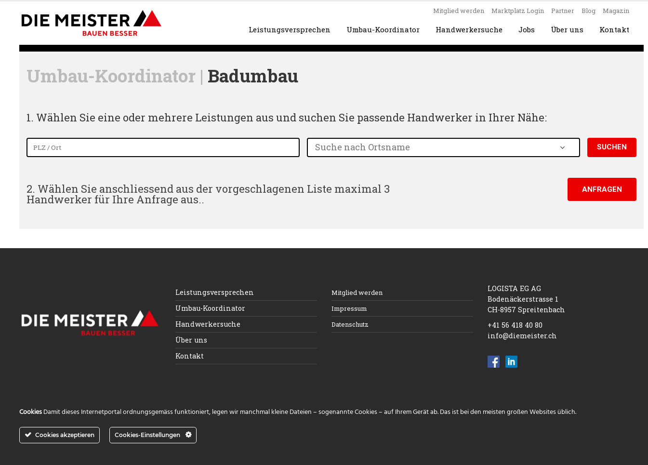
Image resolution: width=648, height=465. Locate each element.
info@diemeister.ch (522, 335)
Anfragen (602, 189)
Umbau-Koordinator (383, 29)
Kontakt (614, 29)
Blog (588, 10)
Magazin (616, 10)
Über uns (567, 29)
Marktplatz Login (517, 10)
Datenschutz (350, 324)
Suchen (612, 147)
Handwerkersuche (469, 29)
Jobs (526, 29)
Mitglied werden (458, 10)
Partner (562, 10)
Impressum (349, 308)
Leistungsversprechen (290, 29)
